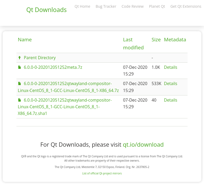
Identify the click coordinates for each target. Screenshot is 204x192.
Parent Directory (40, 58)
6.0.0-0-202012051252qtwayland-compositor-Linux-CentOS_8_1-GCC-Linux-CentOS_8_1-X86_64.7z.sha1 (65, 106)
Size (156, 39)
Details (170, 67)
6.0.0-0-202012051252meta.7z (53, 67)
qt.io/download (143, 144)
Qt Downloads (46, 9)
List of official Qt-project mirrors (102, 173)
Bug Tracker (106, 6)
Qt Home (82, 6)
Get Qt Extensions (185, 6)
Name (25, 39)
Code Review (133, 6)
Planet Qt (157, 6)
